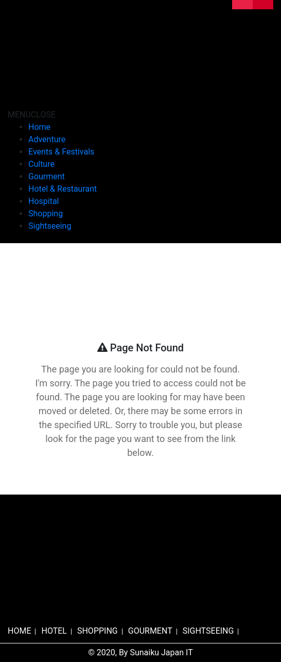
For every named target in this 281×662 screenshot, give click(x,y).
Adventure (46, 139)
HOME (19, 631)
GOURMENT (150, 631)
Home (39, 127)
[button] (32, 115)
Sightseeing (49, 226)
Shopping (45, 213)
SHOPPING (97, 631)
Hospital (43, 201)
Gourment (46, 176)
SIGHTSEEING (208, 631)
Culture (41, 164)
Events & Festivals (61, 152)
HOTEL (53, 631)
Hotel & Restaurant (62, 189)
